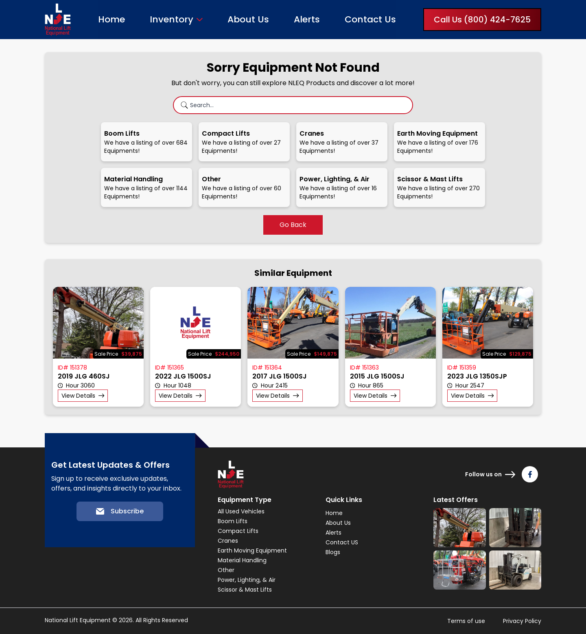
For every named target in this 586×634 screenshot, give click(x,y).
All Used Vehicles (241, 511)
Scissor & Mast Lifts (245, 590)
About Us (248, 19)
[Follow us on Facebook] (529, 474)
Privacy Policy (522, 621)
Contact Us (370, 19)
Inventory (171, 19)
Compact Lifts (238, 531)
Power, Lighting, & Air (247, 580)
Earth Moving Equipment (252, 550)
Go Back (293, 224)
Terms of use (466, 621)
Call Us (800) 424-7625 (482, 19)
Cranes (228, 541)
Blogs (333, 552)
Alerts (307, 19)
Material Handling (242, 560)
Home (111, 19)
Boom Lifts (232, 521)
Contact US (342, 542)
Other (226, 570)
